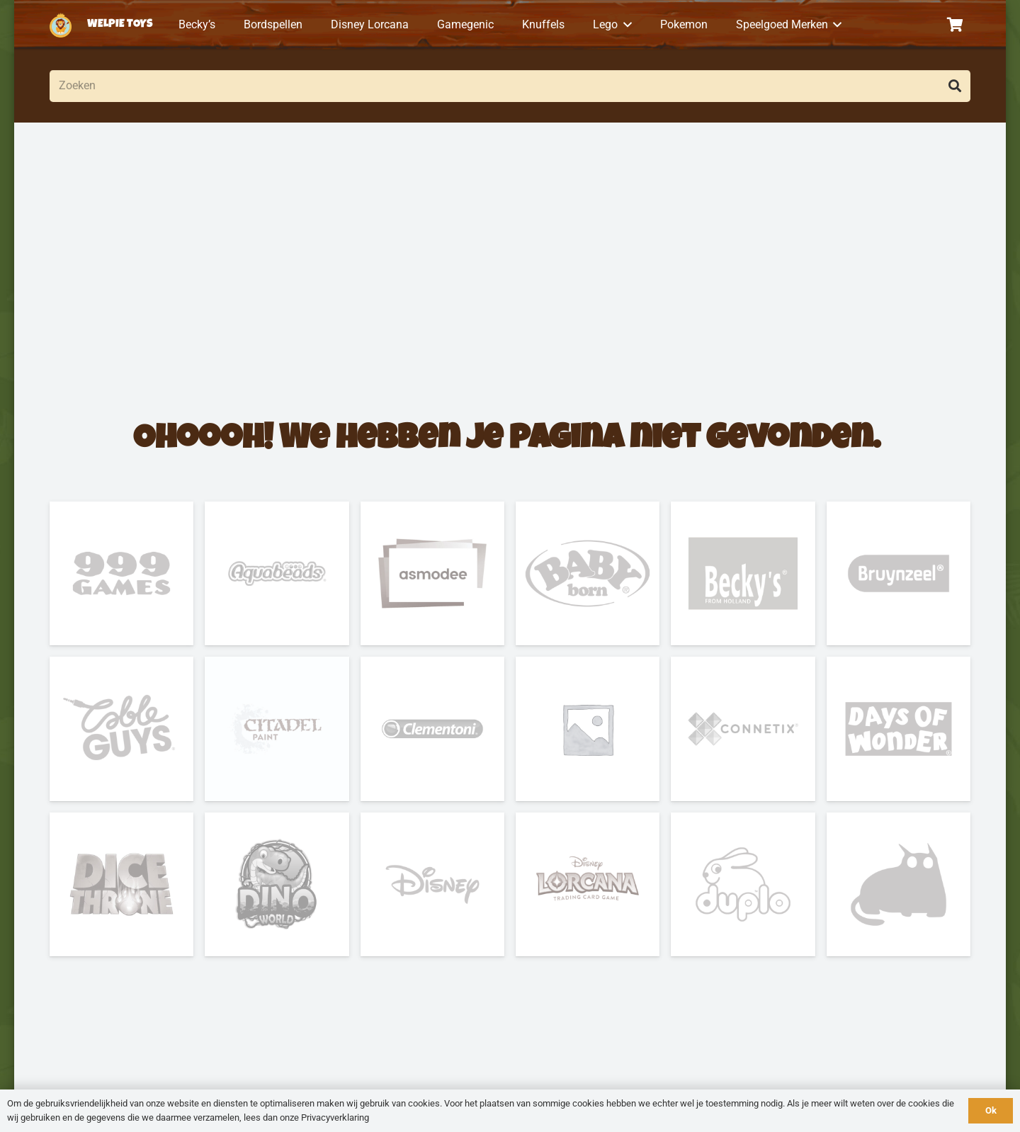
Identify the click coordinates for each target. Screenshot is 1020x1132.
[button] (625, 25)
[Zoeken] (510, 86)
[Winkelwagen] (954, 25)
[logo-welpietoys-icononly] (61, 25)
